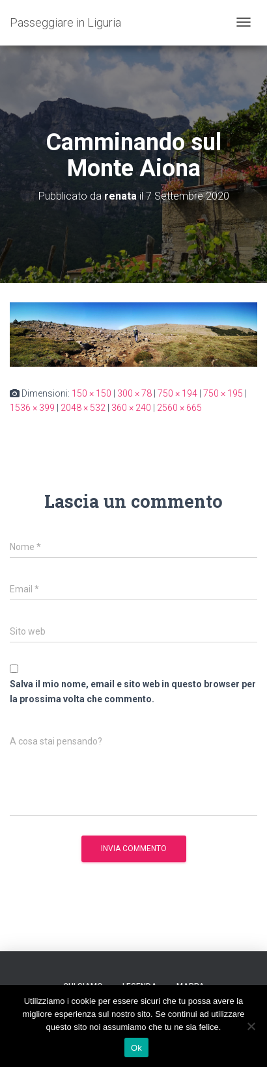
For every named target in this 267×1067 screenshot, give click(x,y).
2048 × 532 (83, 407)
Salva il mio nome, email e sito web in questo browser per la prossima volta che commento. (133, 691)
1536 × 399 (32, 407)
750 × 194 (177, 393)
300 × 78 (134, 393)
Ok (136, 1048)
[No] (250, 1026)
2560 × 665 (179, 407)
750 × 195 (223, 393)
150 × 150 (91, 393)
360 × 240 (131, 407)
